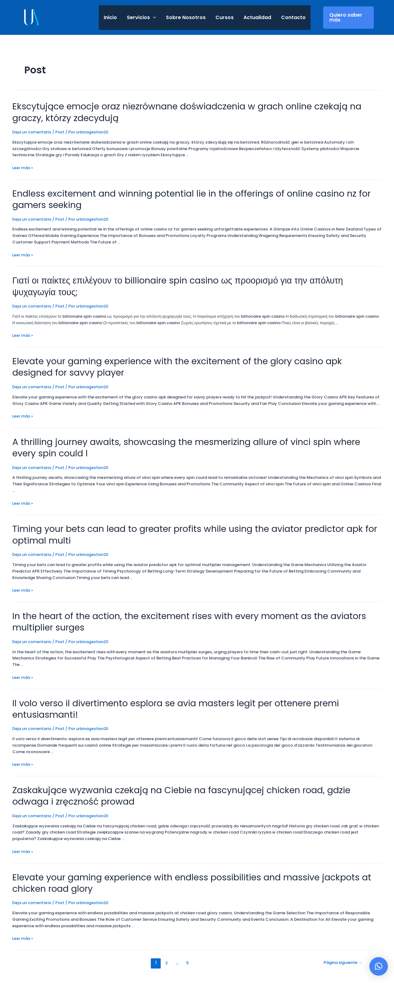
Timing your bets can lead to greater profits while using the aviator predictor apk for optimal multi (181, 512)
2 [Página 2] (164, 920)
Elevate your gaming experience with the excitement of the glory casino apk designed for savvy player (190, 349)
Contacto (293, 17)
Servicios (141, 17)
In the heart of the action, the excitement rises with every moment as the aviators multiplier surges (195, 597)
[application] (153, 17)
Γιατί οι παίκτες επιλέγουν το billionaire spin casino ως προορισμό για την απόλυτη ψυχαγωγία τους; (194, 275)
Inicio (110, 17)
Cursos (224, 17)
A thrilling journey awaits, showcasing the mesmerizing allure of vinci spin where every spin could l (195, 427)
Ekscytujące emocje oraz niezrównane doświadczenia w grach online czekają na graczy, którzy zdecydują (188, 111)
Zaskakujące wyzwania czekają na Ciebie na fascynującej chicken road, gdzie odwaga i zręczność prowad (187, 757)
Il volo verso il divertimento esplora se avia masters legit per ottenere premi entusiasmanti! (195, 677)
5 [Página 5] (185, 920)
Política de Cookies (70, 966)
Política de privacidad (54, 959)
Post (60, 130)
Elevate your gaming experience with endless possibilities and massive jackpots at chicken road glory (194, 842)
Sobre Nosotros (186, 17)
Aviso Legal (92, 959)
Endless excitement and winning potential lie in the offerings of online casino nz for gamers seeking (194, 196)
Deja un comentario (32, 130)
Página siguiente (341, 920)
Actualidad (257, 17)
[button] (378, 966)
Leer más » (22, 166)
